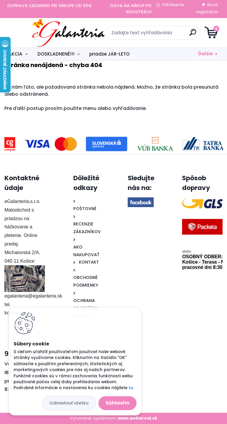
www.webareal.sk (137, 418)
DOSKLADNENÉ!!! (56, 54)
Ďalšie (205, 54)
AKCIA (15, 54)
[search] (184, 34)
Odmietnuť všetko (69, 403)
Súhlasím (117, 402)
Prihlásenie (173, 5)
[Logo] (40, 33)
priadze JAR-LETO (109, 54)
